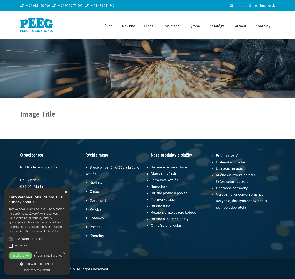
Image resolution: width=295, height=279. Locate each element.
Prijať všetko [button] (20, 255)
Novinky (128, 26)
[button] (37, 264)
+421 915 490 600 (35, 5)
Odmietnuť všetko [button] (49, 255)
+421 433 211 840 (100, 5)
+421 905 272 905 (67, 5)
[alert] (37, 231)
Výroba (194, 26)
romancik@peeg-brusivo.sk (252, 5)
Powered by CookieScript (37, 270)
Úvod (108, 26)
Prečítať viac (51, 231)
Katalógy (217, 26)
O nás (148, 26)
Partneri (239, 26)
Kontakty (263, 26)
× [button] (65, 192)
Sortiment (171, 26)
